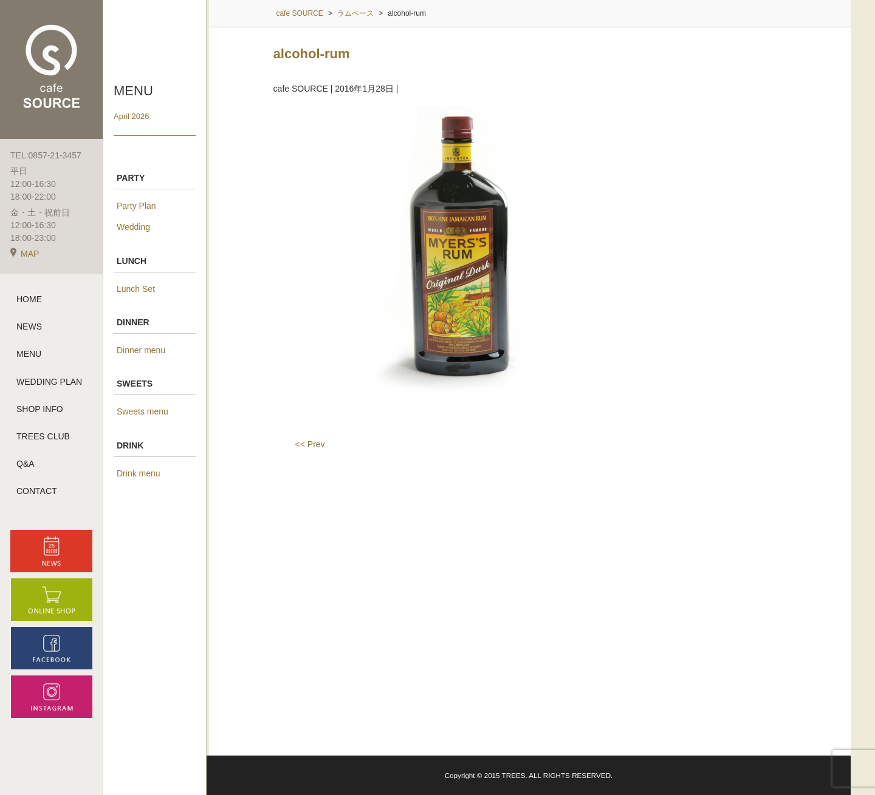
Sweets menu (142, 411)
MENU (28, 354)
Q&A (25, 464)
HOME (29, 299)
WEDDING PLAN (49, 382)
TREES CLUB (43, 436)
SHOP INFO (39, 409)
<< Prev (310, 444)
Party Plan (136, 206)
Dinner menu (141, 350)
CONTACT (36, 491)
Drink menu (138, 473)
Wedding (133, 227)
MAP (24, 254)
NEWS (29, 326)
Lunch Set (136, 289)
